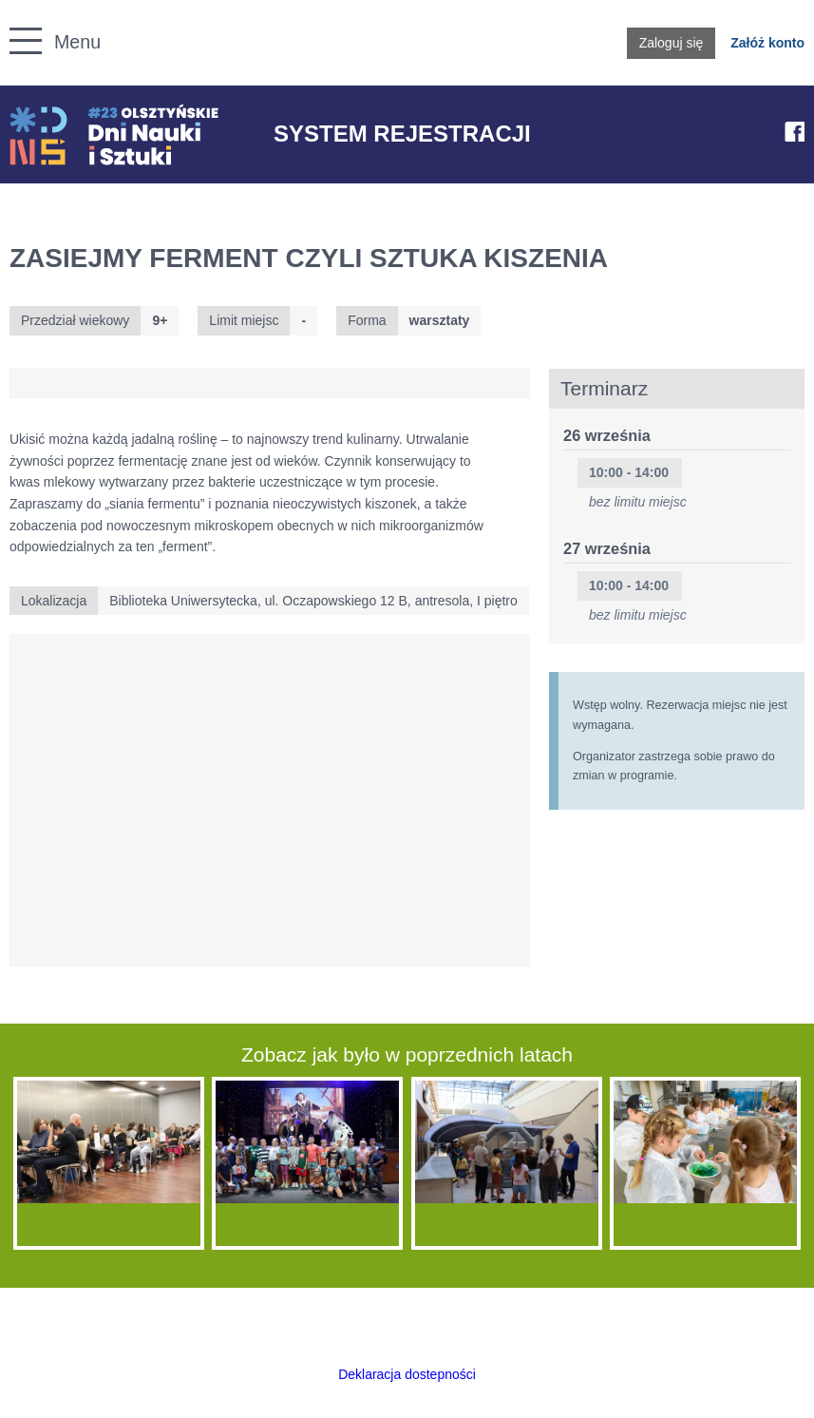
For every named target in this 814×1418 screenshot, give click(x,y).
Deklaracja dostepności (407, 1374)
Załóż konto (767, 42)
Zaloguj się (671, 42)
